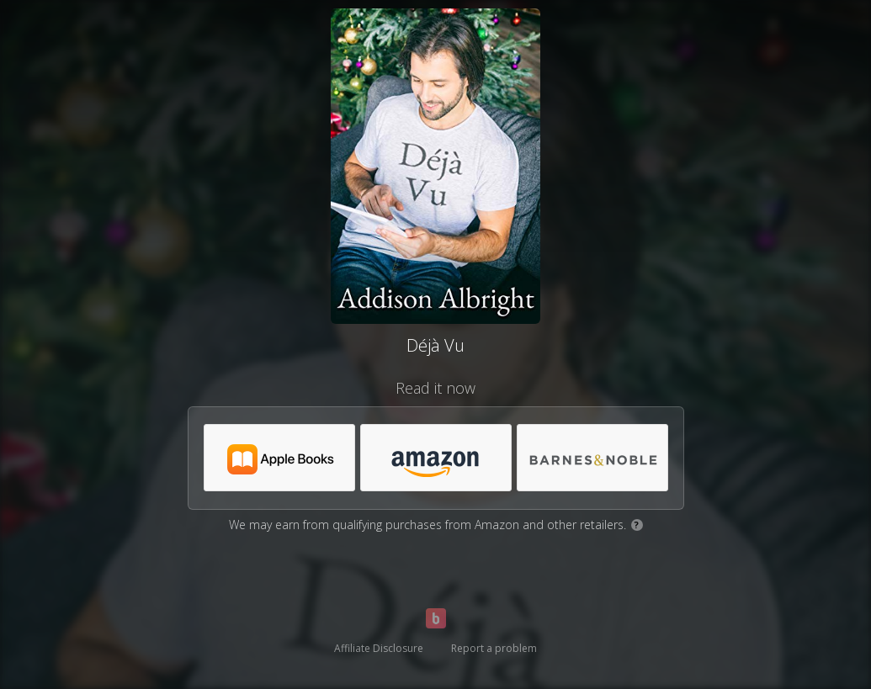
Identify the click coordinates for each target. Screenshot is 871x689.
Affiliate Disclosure (378, 648)
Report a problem (494, 648)
